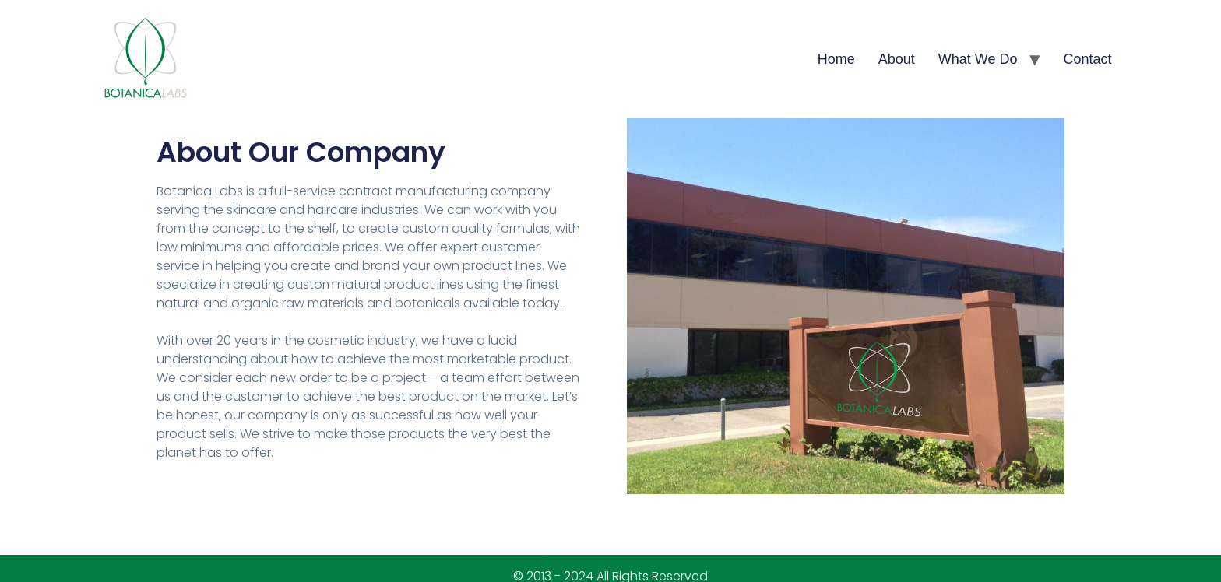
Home (836, 59)
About (896, 59)
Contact (1088, 59)
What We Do (978, 59)
